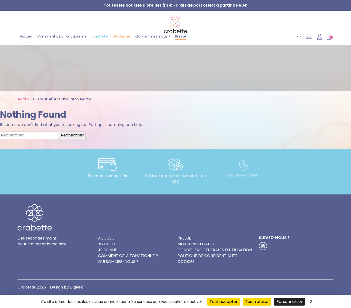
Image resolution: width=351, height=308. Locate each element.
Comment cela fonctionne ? (62, 43)
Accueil (26, 43)
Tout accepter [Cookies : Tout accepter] (224, 301)
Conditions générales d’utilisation (214, 258)
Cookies (186, 269)
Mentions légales (195, 252)
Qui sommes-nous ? (152, 43)
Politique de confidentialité (207, 264)
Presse (180, 43)
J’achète (99, 43)
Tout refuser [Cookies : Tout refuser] (257, 301)
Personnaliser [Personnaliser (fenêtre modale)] (289, 301)
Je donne (121, 43)
